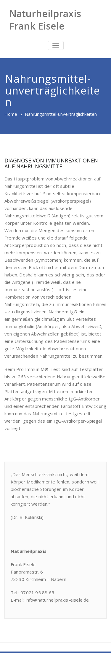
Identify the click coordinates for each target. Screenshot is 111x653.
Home (10, 114)
